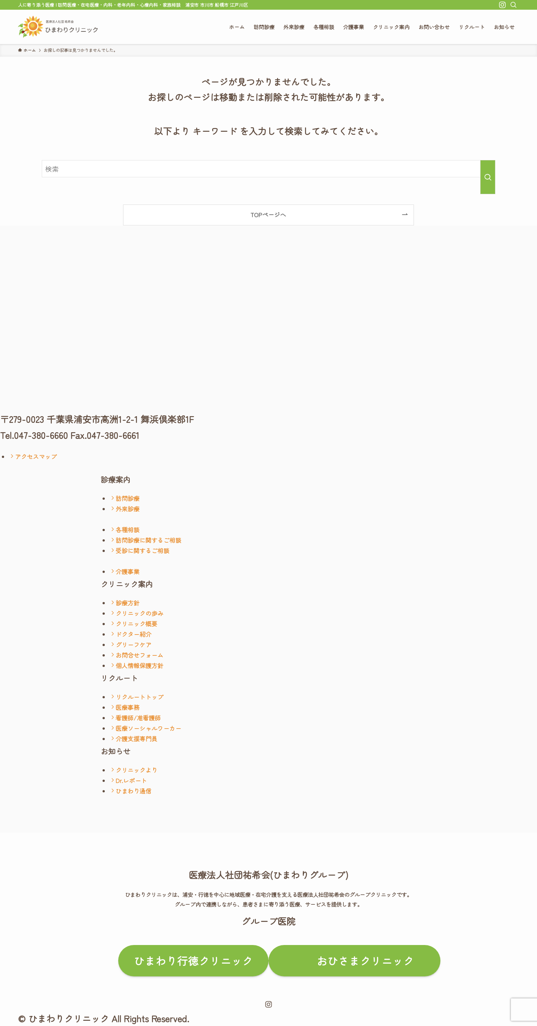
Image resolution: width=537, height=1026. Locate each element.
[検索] (513, 5)
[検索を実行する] (487, 177)
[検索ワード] (268, 168)
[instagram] (502, 5)
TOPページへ (268, 214)
